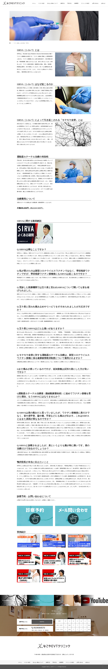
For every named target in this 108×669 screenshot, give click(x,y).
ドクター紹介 (41, 3)
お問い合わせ (95, 3)
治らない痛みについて (52, 3)
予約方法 (69, 3)
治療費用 (76, 3)
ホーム (34, 3)
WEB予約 (42, 621)
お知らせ (103, 3)
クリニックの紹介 (85, 3)
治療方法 (62, 3)
